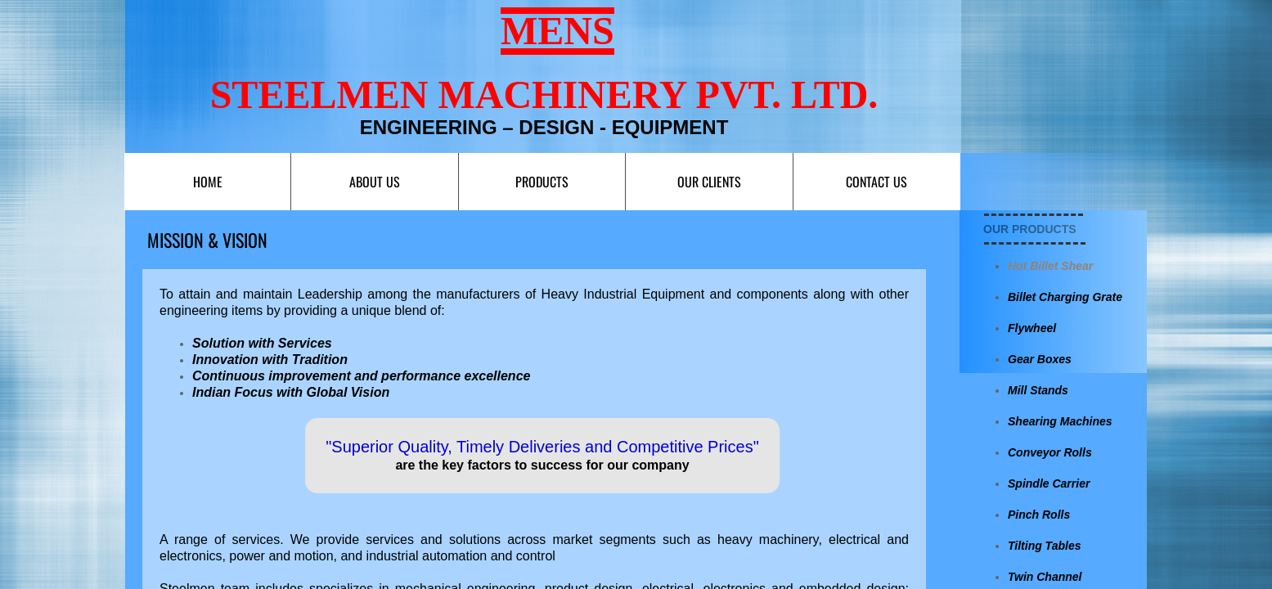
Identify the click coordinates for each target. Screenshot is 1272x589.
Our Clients (709, 181)
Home (207, 181)
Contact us (876, 181)
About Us (374, 181)
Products (542, 181)
